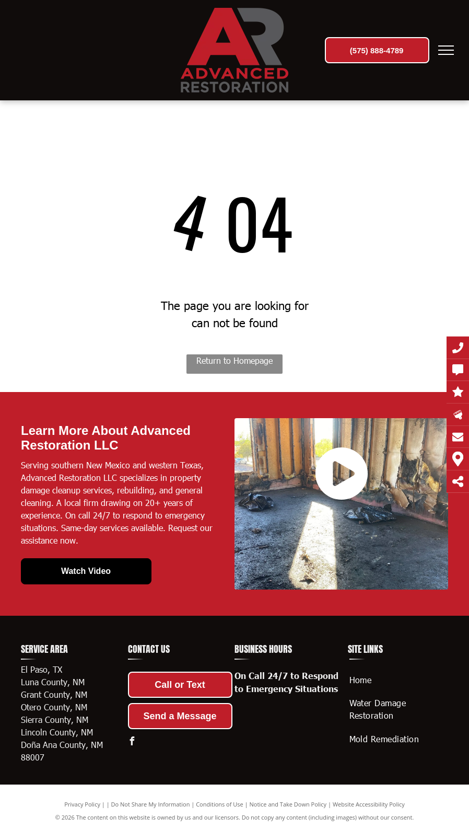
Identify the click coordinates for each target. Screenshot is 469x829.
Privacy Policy (82, 804)
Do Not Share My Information (150, 804)
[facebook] (132, 742)
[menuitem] (395, 680)
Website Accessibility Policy (369, 804)
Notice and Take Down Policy (288, 804)
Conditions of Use (219, 804)
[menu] (446, 50)
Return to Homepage (234, 360)
